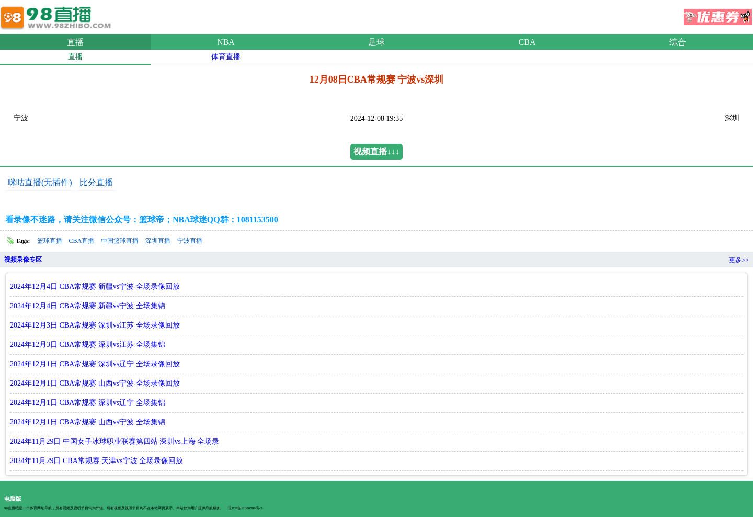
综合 (677, 42)
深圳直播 (157, 240)
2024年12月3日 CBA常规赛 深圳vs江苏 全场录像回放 (95, 325)
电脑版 (12, 499)
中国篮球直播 (120, 240)
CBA (527, 42)
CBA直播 (82, 240)
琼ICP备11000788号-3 (245, 508)
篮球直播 (49, 240)
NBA (226, 42)
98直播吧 (57, 15)
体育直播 (226, 57)
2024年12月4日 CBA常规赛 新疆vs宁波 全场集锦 (87, 306)
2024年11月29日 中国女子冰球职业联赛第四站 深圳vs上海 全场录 (114, 441)
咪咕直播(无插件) (40, 182)
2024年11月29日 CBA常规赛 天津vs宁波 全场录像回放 (96, 461)
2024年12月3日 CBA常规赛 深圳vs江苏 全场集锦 (87, 345)
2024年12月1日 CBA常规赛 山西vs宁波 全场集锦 (87, 422)
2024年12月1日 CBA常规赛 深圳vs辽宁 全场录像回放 (95, 364)
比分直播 (96, 182)
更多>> (739, 260)
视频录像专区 (23, 259)
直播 (75, 42)
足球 (376, 42)
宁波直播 (189, 240)
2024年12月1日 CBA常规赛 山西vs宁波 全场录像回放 (95, 383)
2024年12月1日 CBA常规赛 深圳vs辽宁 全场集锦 (87, 403)
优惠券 (718, 13)
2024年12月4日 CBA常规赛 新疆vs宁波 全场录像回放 (95, 286)
